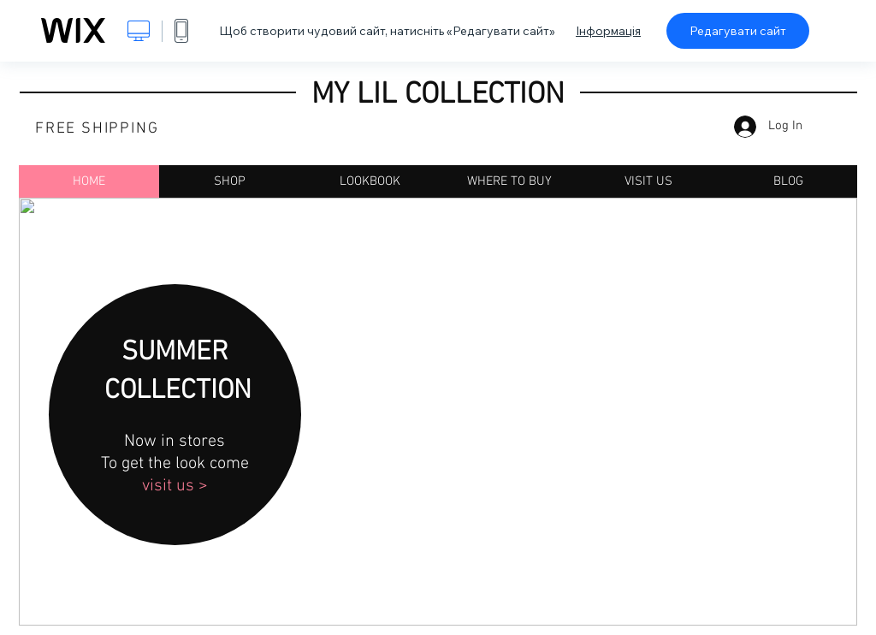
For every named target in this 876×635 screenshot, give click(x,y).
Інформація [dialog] (608, 31)
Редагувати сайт (738, 31)
